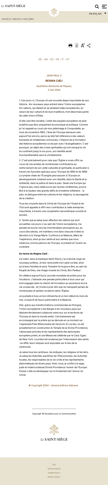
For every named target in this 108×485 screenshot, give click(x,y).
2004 (31, 19)
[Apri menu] (104, 6)
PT (68, 59)
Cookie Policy (54, 473)
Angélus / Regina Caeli (15, 19)
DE (40, 59)
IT (63, 59)
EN (46, 59)
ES (52, 59)
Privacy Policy (54, 477)
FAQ (54, 465)
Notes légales (54, 469)
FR (57, 59)
